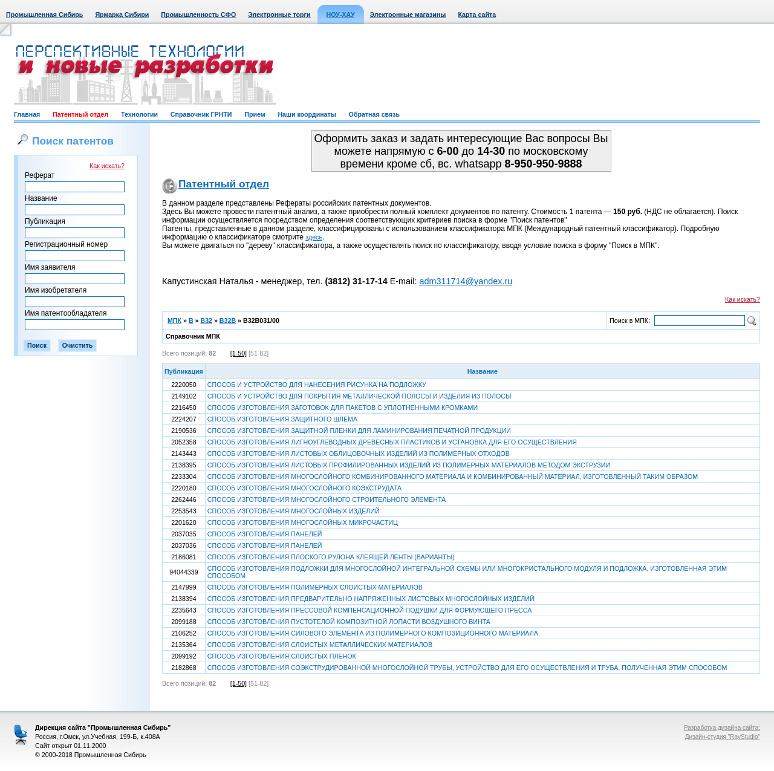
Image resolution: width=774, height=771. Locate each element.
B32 (206, 320)
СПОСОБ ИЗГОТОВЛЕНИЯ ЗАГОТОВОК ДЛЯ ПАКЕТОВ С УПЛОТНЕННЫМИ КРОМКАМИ (342, 407)
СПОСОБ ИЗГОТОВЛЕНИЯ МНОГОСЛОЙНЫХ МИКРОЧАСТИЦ (302, 522)
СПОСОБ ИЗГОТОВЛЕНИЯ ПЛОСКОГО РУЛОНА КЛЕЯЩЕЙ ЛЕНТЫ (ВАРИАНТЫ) (331, 557)
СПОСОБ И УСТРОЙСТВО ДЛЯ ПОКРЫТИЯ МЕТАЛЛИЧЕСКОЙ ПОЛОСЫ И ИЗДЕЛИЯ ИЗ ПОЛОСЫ (359, 396)
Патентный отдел (80, 114)
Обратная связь (374, 114)
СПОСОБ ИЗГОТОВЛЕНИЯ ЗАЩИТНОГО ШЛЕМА (282, 419)
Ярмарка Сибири (122, 14)
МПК (174, 320)
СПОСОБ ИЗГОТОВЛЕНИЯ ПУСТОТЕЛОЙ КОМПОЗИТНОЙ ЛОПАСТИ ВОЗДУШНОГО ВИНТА (348, 621)
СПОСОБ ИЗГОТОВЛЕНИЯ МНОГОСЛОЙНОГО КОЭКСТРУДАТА (304, 488)
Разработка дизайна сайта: (722, 727)
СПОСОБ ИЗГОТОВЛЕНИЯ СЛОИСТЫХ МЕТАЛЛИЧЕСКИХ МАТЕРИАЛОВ (319, 644)
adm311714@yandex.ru (465, 281)
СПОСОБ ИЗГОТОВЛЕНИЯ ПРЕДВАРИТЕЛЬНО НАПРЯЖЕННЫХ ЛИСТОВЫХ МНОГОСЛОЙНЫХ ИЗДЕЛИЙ (371, 598)
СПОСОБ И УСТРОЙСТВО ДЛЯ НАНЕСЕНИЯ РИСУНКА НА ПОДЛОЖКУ (316, 384)
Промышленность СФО (198, 14)
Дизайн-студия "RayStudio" (722, 737)
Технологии (139, 114)
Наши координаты (307, 114)
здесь (313, 237)
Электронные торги (279, 14)
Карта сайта (477, 14)
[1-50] (238, 353)
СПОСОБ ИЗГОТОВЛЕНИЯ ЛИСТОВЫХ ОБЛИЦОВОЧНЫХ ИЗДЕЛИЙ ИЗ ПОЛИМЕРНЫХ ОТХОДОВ (358, 453)
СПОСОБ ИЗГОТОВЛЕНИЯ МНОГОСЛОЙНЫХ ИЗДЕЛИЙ (293, 511)
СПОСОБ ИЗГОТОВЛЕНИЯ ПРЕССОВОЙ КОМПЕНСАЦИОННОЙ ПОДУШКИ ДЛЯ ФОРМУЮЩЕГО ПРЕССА (369, 610)
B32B (228, 320)
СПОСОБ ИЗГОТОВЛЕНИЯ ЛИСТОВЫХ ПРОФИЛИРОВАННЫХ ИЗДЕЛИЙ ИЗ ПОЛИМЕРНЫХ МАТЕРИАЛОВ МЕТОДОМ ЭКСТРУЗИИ (408, 465)
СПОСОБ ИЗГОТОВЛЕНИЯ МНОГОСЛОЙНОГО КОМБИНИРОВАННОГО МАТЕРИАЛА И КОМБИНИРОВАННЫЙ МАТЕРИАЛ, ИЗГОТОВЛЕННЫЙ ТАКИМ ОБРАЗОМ (452, 476)
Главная (27, 114)
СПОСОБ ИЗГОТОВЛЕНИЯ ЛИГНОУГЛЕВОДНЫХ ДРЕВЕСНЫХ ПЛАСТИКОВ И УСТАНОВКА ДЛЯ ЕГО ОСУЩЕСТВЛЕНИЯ (392, 442)
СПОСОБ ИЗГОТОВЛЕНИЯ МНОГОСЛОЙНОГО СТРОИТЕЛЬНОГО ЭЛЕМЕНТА (326, 499)
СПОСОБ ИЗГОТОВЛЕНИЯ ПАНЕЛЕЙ (264, 534)
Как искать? (107, 165)
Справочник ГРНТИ (201, 114)
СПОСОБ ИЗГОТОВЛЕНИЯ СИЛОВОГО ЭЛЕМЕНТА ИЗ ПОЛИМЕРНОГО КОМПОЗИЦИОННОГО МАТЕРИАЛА (372, 633)
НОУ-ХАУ (341, 14)
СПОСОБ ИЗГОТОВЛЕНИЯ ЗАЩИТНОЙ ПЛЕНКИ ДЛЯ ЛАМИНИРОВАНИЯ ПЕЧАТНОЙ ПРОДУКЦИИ (359, 430)
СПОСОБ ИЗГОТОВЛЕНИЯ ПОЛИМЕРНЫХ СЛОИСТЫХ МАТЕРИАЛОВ (315, 587)
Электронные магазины (408, 14)
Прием (254, 114)
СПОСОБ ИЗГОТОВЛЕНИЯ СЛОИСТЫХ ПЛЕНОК (281, 656)
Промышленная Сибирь (44, 14)
